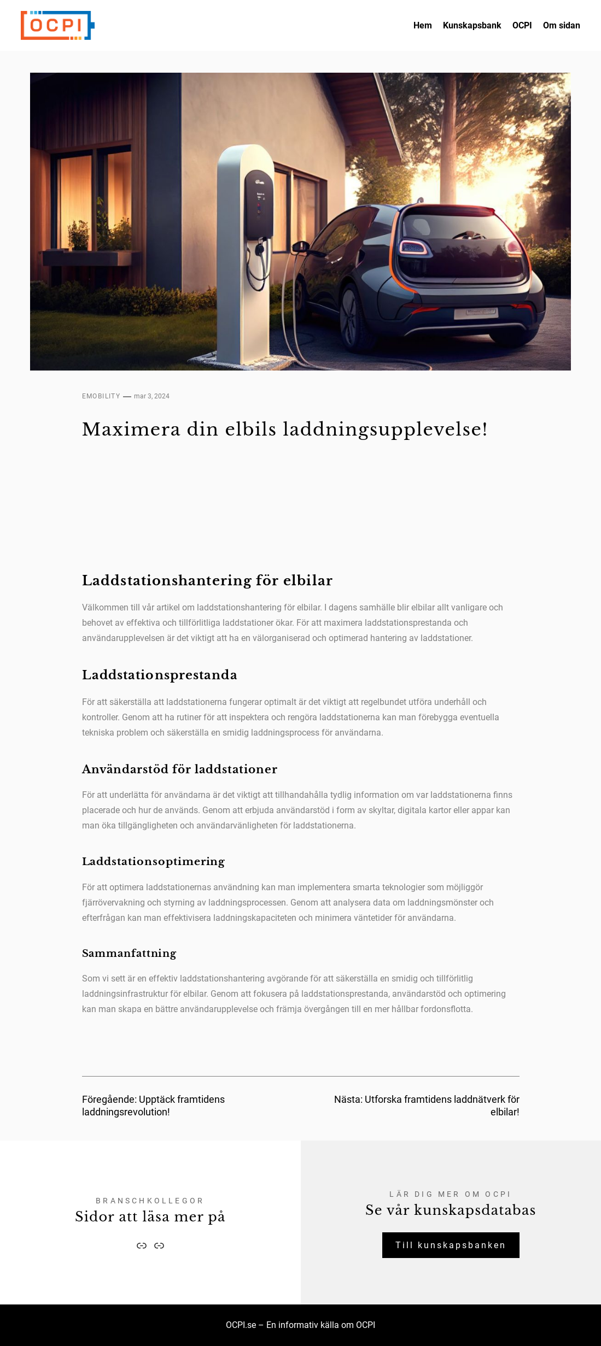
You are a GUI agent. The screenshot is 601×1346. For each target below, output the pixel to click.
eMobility (101, 396)
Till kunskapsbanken (450, 1245)
